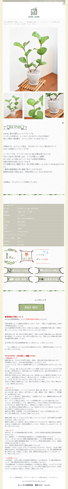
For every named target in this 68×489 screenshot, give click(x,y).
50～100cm (32, 24)
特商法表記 (18, 477)
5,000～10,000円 (21, 24)
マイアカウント (53, 477)
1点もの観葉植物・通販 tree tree (13, 22)
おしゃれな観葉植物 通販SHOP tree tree (34, 485)
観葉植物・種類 (31, 22)
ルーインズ (9, 24)
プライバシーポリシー (30, 477)
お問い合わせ (43, 477)
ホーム (12, 477)
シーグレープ (44, 22)
